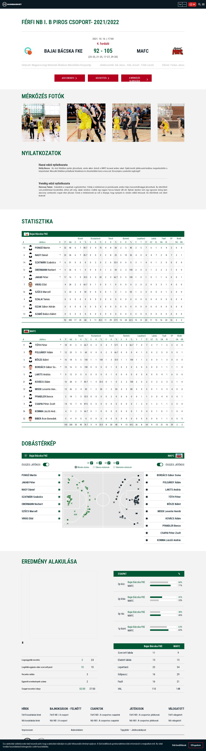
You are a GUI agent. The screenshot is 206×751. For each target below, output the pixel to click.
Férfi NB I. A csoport (59, 714)
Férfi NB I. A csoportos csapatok (105, 714)
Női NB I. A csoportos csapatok (104, 720)
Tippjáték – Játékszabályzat (133, 730)
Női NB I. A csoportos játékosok (143, 720)
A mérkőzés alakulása (139, 79)
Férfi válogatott (175, 714)
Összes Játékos (32, 464)
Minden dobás (83, 467)
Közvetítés (103, 78)
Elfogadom (196, 745)
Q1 (89, 463)
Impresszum (27, 730)
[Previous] (17, 122)
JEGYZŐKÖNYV (70, 78)
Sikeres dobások (102, 467)
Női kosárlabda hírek (31, 720)
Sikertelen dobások (124, 467)
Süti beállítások (179, 745)
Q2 (98, 463)
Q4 (115, 463)
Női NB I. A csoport (58, 720)
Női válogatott (174, 720)
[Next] (189, 122)
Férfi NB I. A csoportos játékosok (144, 714)
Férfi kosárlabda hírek (31, 714)
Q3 (107, 463)
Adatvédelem (77, 730)
